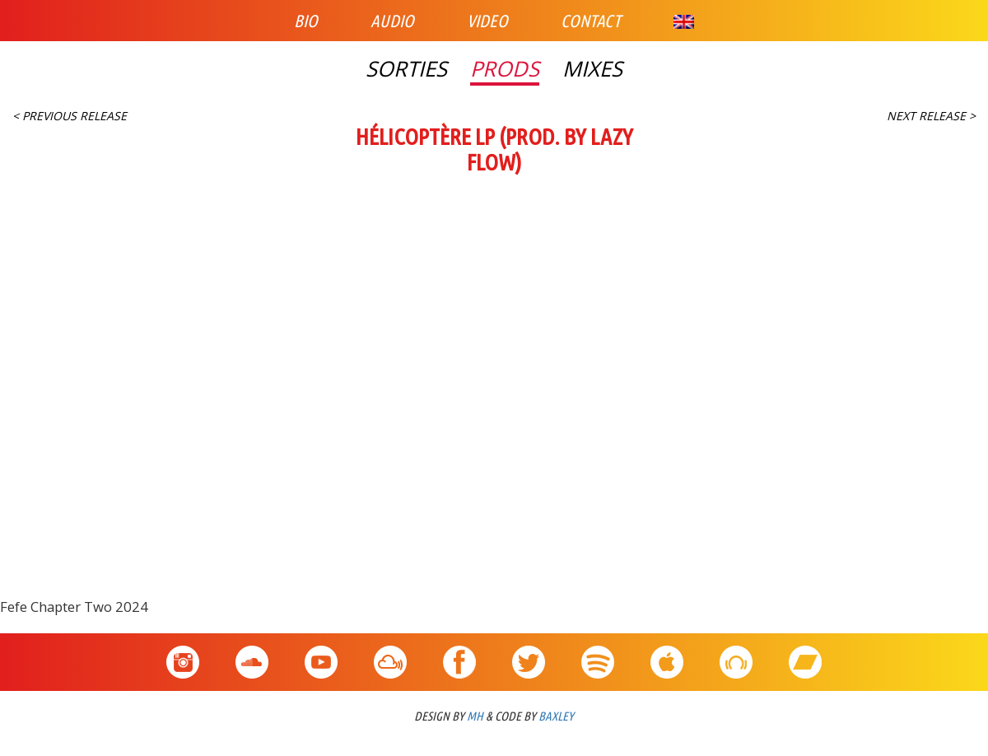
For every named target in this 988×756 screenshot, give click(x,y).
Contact (591, 20)
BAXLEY (556, 716)
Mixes (592, 69)
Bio (306, 20)
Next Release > (931, 116)
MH (475, 716)
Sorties (406, 69)
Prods (504, 69)
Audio (392, 20)
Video (487, 20)
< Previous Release (69, 116)
